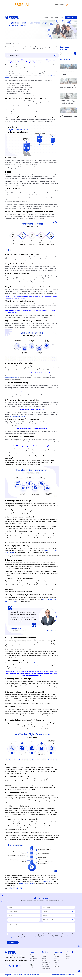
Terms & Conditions (16, 938)
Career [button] (61, 17)
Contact (67, 958)
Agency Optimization (46, 964)
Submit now (12, 942)
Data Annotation (45, 960)
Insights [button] (51, 17)
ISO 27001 (39, 974)
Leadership (32, 956)
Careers (68, 956)
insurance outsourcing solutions (26, 883)
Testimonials (56, 966)
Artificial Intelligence (46, 968)
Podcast (55, 962)
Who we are (32, 954)
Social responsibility (33, 958)
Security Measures (27, 974)
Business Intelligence (46, 962)
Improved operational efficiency (17, 416)
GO (75, 53)
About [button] (56, 17)
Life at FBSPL (32, 960)
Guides (55, 958)
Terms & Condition (8, 974)
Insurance (44, 954)
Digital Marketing (45, 966)
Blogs (55, 954)
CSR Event (34, 974)
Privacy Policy (71, 936)
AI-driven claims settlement (36, 663)
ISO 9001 (7, 975)
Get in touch (71, 17)
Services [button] (46, 17)
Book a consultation (47, 881)
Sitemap (14, 974)
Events (55, 964)
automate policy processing (12, 377)
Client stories (56, 956)
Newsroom (56, 960)
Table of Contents (13, 55)
